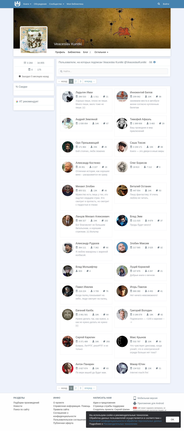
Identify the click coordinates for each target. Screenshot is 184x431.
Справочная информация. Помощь (71, 406)
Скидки (23, 86)
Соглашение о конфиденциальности (64, 415)
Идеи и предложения (104, 402)
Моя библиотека (75, 4)
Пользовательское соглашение (69, 419)
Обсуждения (40, 4)
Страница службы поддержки (108, 406)
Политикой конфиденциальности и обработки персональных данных (125, 421)
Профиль (60, 52)
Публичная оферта (63, 423)
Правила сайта (61, 409)
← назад (62, 81)
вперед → (90, 81)
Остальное (101, 52)
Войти (166, 4)
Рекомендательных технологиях (120, 424)
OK (172, 419)
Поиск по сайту (21, 409)
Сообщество (56, 4)
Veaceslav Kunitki (68, 44)
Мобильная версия (145, 398)
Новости (17, 406)
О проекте (58, 402)
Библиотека (74, 52)
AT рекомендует (29, 101)
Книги (27, 4)
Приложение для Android (148, 403)
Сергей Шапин (122, 409)
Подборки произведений (26, 402)
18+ (134, 408)
